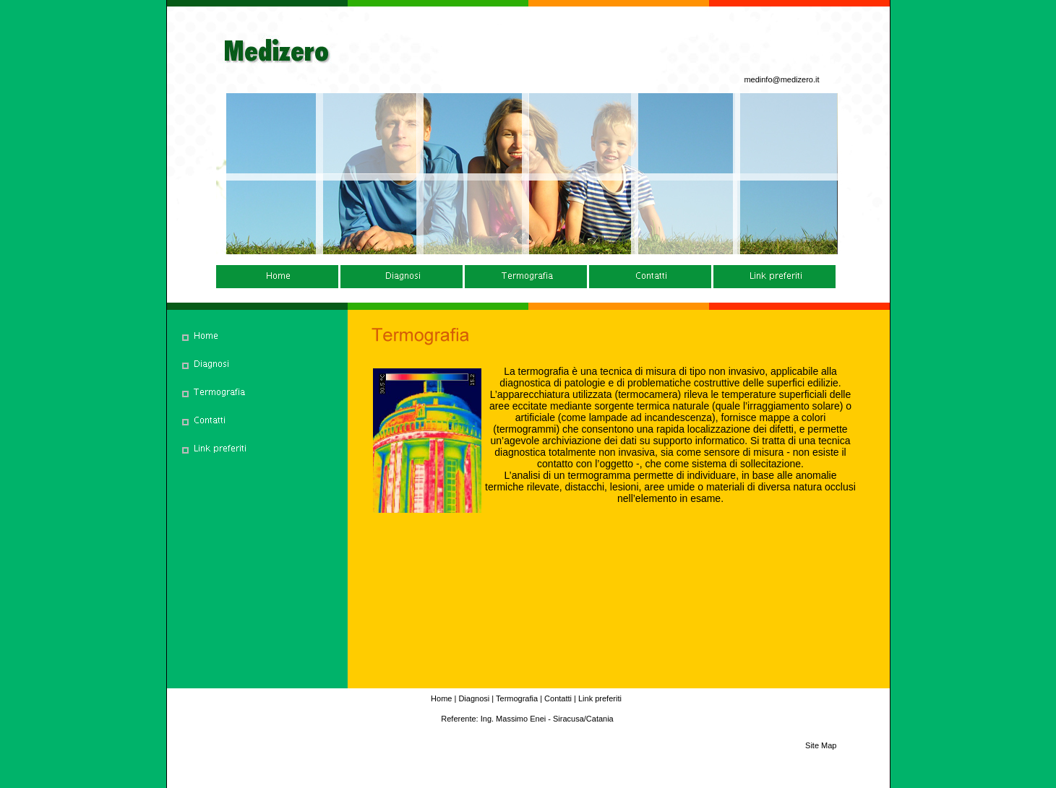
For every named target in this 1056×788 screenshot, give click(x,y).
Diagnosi (473, 698)
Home (441, 698)
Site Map (820, 745)
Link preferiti (600, 698)
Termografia (517, 698)
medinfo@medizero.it (781, 79)
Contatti (558, 698)
